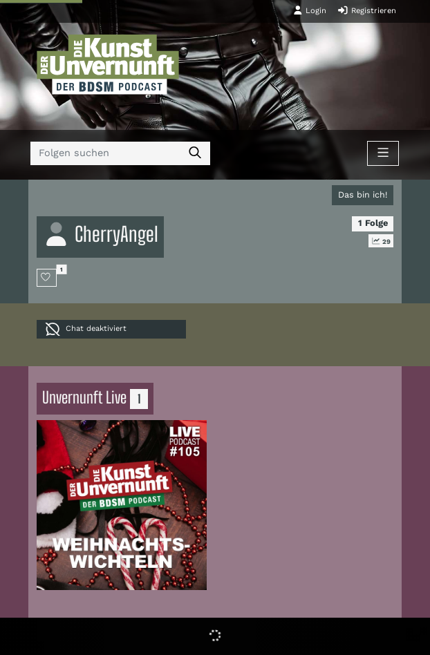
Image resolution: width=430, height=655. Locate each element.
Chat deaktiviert (86, 329)
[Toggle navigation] (383, 153)
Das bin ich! (362, 194)
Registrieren (366, 10)
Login (309, 10)
